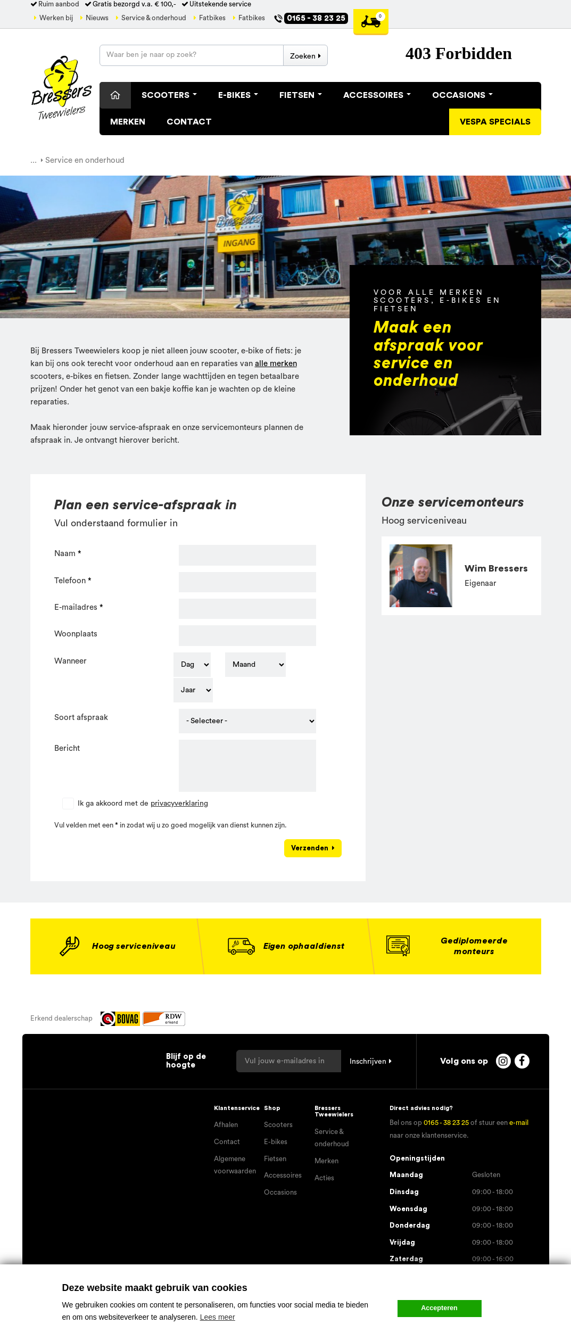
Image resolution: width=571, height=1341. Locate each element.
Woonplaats (75, 634)
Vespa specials (495, 122)
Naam (65, 554)
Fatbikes (212, 18)
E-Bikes (238, 95)
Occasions (462, 95)
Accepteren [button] (439, 1308)
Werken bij (56, 18)
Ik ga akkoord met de (143, 803)
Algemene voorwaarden (235, 1165)
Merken (127, 122)
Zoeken (303, 56)
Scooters (169, 95)
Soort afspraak (81, 718)
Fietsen (300, 95)
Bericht (67, 748)
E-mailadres (75, 607)
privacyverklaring (179, 803)
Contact (189, 122)
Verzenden (309, 848)
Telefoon (70, 581)
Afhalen (226, 1125)
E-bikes (275, 1142)
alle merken (276, 364)
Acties (324, 1178)
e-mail (518, 1123)
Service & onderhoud (153, 18)
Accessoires (377, 95)
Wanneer (70, 661)
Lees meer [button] (217, 1317)
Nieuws (97, 18)
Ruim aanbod (58, 4)
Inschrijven (368, 1061)
